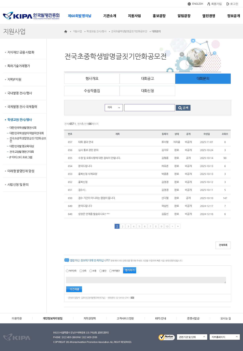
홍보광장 (159, 15)
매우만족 (72, 271)
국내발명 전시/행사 (19, 93)
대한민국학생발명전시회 (22, 127)
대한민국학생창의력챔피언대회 (26, 133)
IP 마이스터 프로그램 (20, 157)
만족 (84, 271)
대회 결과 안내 (85, 142)
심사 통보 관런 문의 (88, 150)
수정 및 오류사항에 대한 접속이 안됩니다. (99, 158)
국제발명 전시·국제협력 (22, 106)
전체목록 (223, 245)
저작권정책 (90, 318)
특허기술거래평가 (18, 65)
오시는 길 (225, 318)
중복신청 (82, 182)
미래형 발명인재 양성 (20, 171)
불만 (104, 271)
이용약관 (17, 318)
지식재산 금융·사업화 (20, 52)
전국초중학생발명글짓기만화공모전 (27, 140)
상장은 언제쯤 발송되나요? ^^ (93, 214)
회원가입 (216, 4)
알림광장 (184, 15)
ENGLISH (197, 4)
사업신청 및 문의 (17, 184)
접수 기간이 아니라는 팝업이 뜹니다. (97, 198)
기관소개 (109, 15)
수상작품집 (92, 91)
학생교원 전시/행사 (19, 119)
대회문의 (203, 78)
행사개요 (92, 78)
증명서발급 (193, 318)
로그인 (234, 4)
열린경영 (208, 15)
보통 (94, 271)
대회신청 (147, 91)
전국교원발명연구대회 (21, 151)
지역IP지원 (14, 79)
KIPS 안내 (160, 318)
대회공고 (147, 78)
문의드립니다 (85, 166)
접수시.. (82, 190)
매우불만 (116, 271)
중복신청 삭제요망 (87, 174)
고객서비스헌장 (125, 318)
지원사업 (134, 15)
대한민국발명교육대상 (21, 146)
